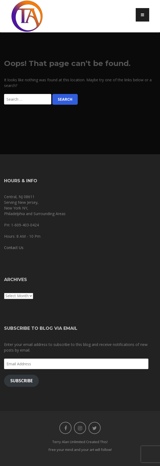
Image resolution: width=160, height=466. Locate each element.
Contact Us (13, 247)
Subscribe (21, 381)
